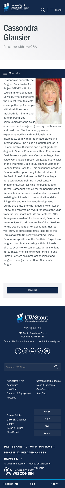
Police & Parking (15, 428)
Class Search (42, 389)
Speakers (32, 290)
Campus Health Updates (48, 380)
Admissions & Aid (15, 380)
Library (10, 423)
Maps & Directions (45, 385)
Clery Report (13, 432)
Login (47, 433)
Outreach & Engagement (19, 393)
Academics (12, 385)
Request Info (10, 483)
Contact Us (10, 341)
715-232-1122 (32, 328)
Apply (47, 412)
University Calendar (16, 419)
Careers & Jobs (14, 415)
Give (47, 426)
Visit (47, 419)
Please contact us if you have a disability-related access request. (30, 452)
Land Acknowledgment (49, 341)
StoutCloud (41, 393)
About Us (11, 397)
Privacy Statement (25, 341)
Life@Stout (12, 389)
